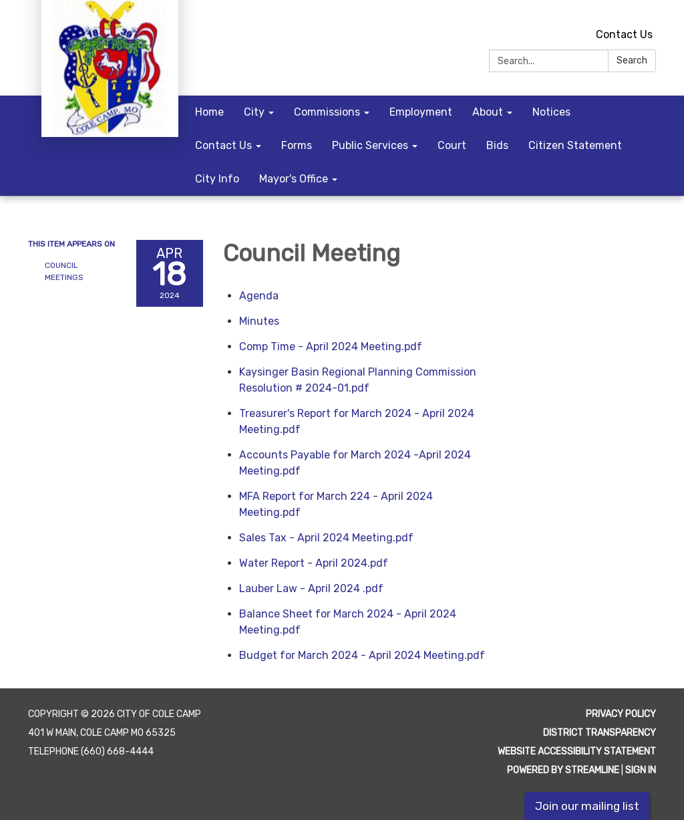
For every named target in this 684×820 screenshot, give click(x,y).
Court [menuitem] (452, 145)
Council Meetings (64, 271)
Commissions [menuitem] (327, 112)
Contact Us (624, 34)
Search (632, 60)
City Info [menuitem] (217, 178)
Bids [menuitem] (497, 145)
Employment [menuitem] (420, 112)
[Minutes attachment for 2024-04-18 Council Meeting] (259, 321)
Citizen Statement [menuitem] (575, 145)
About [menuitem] (487, 112)
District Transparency (599, 732)
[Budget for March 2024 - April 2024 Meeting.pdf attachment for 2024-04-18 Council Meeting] (362, 655)
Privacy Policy (621, 714)
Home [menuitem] (209, 112)
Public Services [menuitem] (370, 145)
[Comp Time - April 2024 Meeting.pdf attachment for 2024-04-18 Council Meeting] (330, 346)
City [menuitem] (254, 112)
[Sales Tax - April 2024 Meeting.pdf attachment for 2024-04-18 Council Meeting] (326, 537)
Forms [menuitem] (296, 145)
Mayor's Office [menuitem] (293, 178)
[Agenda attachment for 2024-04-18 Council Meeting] (259, 295)
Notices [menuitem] (551, 112)
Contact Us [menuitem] (223, 145)
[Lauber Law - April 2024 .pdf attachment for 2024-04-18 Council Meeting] (311, 588)
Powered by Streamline (563, 770)
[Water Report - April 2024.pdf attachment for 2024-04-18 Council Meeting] (313, 563)
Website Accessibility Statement (577, 751)
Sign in (640, 770)
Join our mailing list (587, 806)
